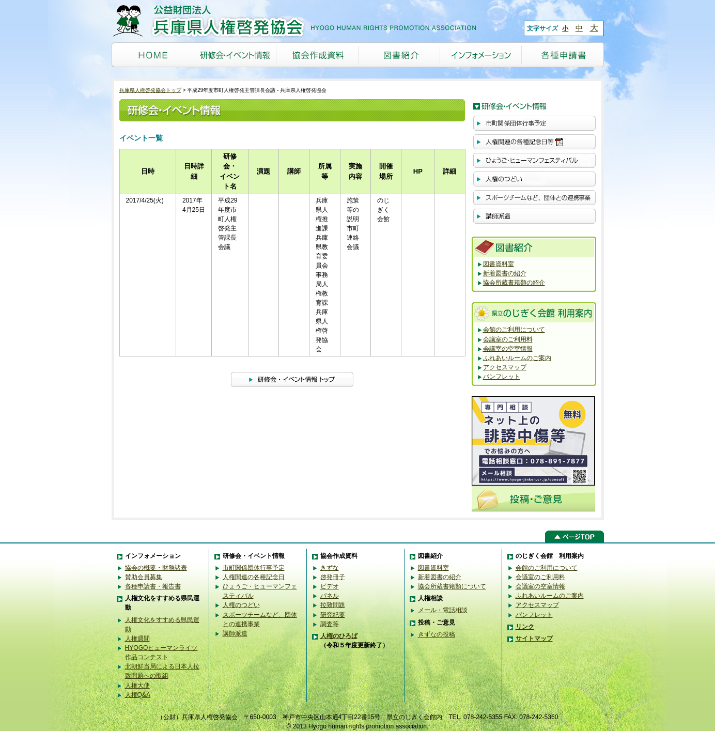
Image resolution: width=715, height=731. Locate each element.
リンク (525, 626)
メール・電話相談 (443, 610)
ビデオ (329, 586)
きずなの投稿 (436, 634)
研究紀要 (332, 614)
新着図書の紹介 (504, 273)
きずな (329, 567)
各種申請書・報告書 (153, 586)
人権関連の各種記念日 (254, 577)
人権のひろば (338, 636)
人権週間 (137, 638)
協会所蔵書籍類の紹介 (514, 282)
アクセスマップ (504, 367)
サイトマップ (534, 638)
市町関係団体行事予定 (254, 567)
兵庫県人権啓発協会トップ (150, 90)
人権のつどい (241, 605)
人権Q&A (138, 694)
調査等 (329, 624)
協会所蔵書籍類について (452, 586)
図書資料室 (498, 264)
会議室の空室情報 (508, 348)
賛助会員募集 (143, 577)
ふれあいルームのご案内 (517, 358)
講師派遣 (235, 633)
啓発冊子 (332, 577)
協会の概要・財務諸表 (156, 567)
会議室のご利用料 (508, 339)
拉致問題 (332, 605)
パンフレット (501, 376)
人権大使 (137, 685)
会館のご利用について (514, 329)
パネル (329, 595)
